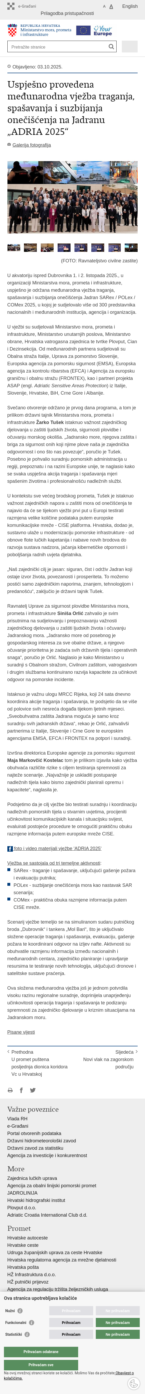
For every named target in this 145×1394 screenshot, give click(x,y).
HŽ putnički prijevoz (28, 1282)
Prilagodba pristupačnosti (67, 13)
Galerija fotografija (32, 145)
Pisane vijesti (21, 1032)
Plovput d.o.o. (21, 1207)
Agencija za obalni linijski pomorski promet (51, 1185)
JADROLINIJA (22, 1193)
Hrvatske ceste (23, 1245)
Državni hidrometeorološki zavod (41, 1140)
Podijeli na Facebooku (21, 1090)
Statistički (13, 1345)
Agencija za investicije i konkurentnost (47, 1155)
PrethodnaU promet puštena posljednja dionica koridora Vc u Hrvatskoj (40, 1063)
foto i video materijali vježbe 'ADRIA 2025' (54, 848)
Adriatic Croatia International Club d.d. (47, 1215)
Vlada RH (17, 1118)
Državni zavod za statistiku (35, 1148)
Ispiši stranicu (10, 1090)
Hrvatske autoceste (27, 1238)
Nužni (10, 1321)
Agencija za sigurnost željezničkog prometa (52, 1296)
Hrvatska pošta (23, 1267)
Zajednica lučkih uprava (32, 1178)
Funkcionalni (15, 1333)
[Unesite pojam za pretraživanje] (30, 47)
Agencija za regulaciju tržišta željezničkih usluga (57, 1289)
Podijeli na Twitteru (33, 1090)
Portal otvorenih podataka (34, 1133)
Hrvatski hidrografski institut (36, 1200)
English (130, 6)
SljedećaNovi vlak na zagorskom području (108, 1059)
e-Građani (17, 1126)
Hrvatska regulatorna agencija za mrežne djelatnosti (61, 1260)
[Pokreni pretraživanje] (111, 46)
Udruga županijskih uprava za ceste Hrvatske (54, 1252)
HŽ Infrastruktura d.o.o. (31, 1274)
